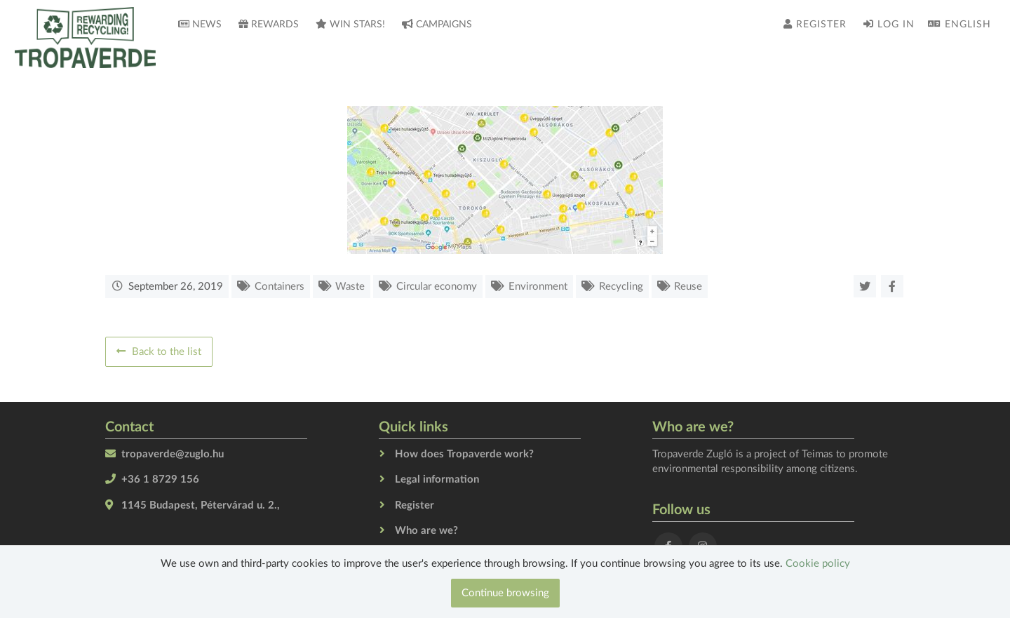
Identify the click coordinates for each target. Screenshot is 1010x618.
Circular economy (436, 286)
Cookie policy (818, 563)
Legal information (437, 479)
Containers (279, 286)
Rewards (268, 24)
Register (815, 24)
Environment (538, 286)
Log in (889, 24)
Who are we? (426, 530)
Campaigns (437, 24)
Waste (350, 286)
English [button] (959, 24)
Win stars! (350, 24)
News (200, 24)
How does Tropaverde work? (464, 454)
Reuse (688, 286)
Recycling (621, 286)
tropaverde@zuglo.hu (172, 454)
